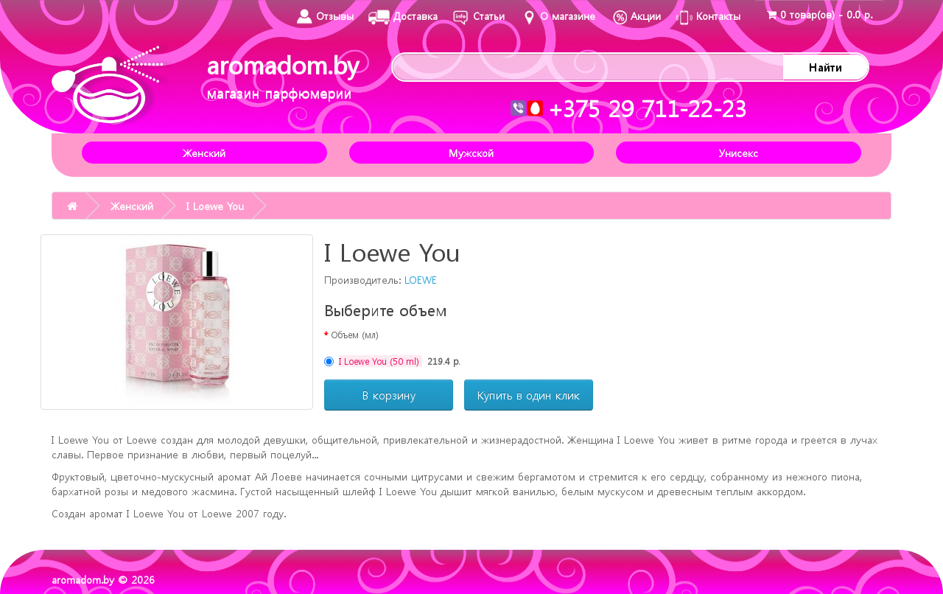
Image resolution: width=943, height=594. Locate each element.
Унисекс (738, 152)
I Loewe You (215, 205)
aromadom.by (282, 75)
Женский (204, 152)
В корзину (389, 395)
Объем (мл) (355, 334)
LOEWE (420, 279)
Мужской (471, 152)
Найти (825, 67)
